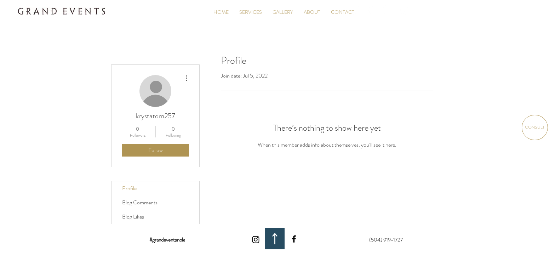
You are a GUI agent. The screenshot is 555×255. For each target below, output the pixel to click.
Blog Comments (140, 202)
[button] (282, 12)
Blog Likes (133, 216)
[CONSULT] (535, 127)
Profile (129, 188)
